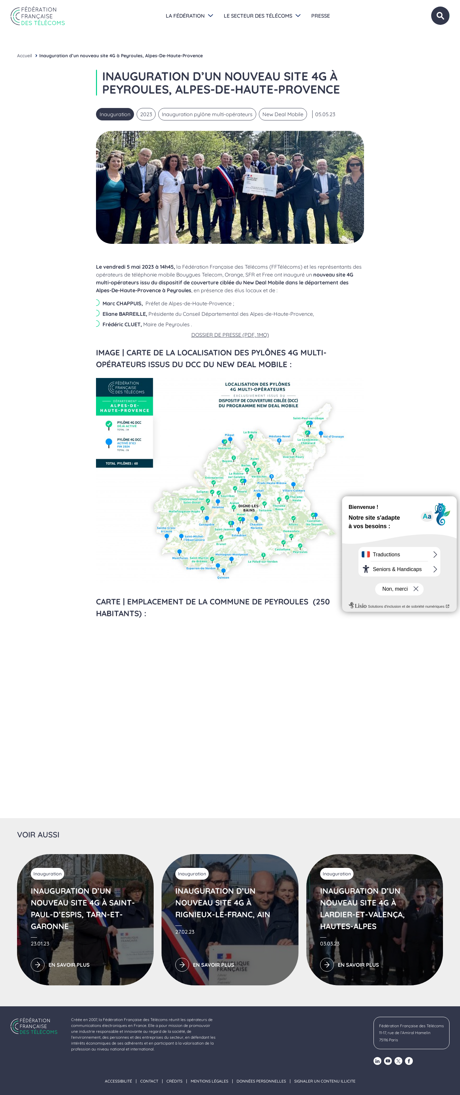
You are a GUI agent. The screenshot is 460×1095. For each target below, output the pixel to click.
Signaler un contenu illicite (324, 1081)
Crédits (174, 1081)
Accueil (24, 56)
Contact (149, 1081)
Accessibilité (118, 1081)
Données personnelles (261, 1081)
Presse (320, 15)
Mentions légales (209, 1081)
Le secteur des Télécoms (258, 15)
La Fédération (185, 15)
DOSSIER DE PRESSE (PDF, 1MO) (230, 335)
